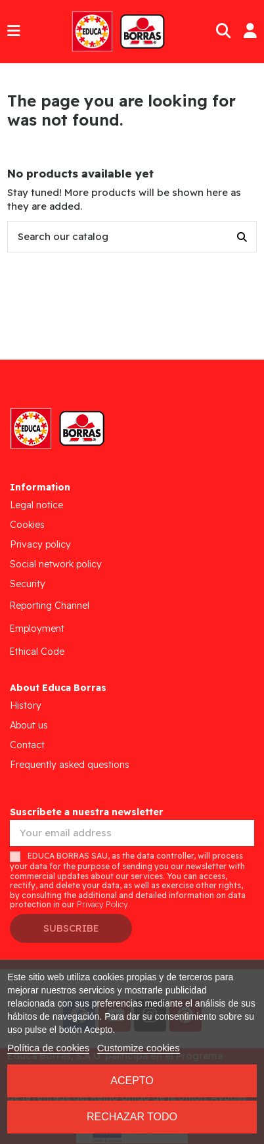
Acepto (132, 1080)
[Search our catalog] (242, 237)
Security (27, 584)
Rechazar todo (132, 1116)
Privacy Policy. (103, 904)
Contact (27, 745)
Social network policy (56, 564)
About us (29, 725)
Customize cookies (138, 1047)
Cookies (27, 525)
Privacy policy (40, 544)
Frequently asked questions (69, 765)
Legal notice (36, 505)
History (25, 705)
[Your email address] (132, 833)
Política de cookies (48, 1047)
